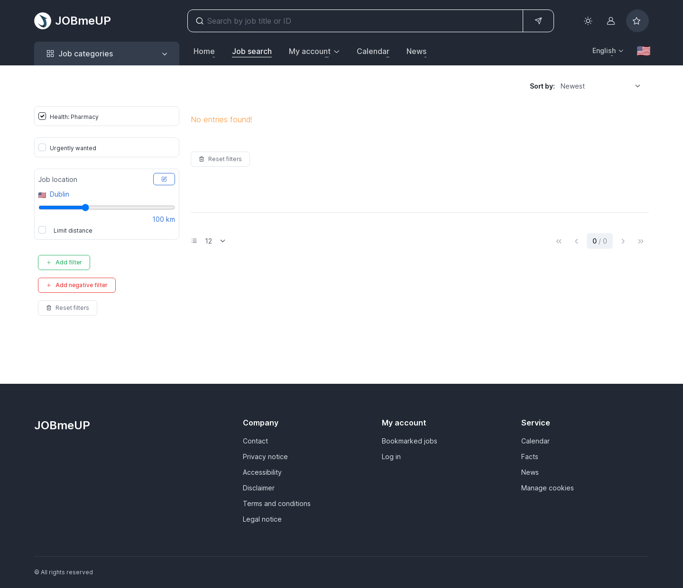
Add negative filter (77, 285)
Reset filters (67, 307)
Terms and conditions (277, 503)
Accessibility (262, 472)
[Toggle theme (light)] (588, 20)
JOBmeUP (72, 20)
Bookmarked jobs (409, 441)
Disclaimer (259, 488)
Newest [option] (573, 86)
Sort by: (542, 86)
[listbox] (604, 86)
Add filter (64, 262)
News (416, 51)
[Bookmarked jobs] (637, 20)
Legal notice (262, 519)
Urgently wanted (73, 148)
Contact (255, 441)
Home (204, 51)
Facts (529, 456)
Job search (252, 51)
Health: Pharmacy (74, 116)
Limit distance (73, 230)
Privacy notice (265, 456)
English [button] (604, 50)
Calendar (373, 51)
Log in (391, 456)
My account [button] (310, 51)
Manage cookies (547, 488)
